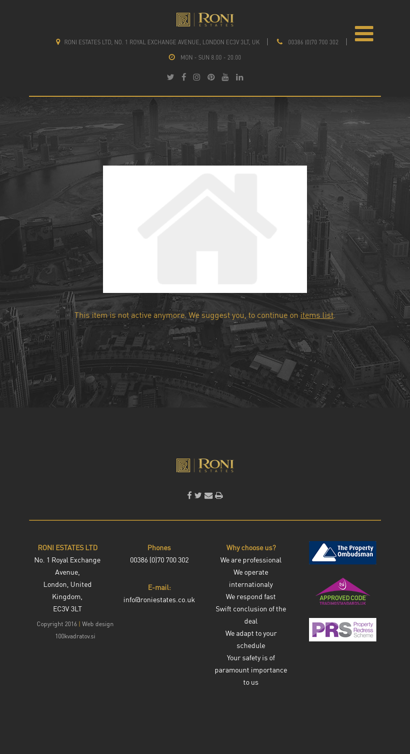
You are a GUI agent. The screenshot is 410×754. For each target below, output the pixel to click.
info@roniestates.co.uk (159, 599)
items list (317, 314)
